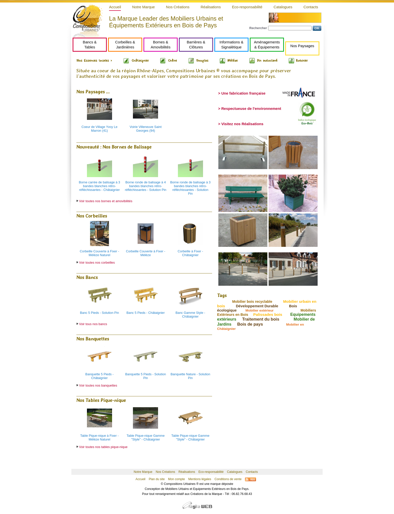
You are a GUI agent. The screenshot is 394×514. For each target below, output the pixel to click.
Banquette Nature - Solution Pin (190, 376)
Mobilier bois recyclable (252, 302)
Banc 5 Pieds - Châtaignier (145, 313)
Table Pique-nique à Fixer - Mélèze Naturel (99, 437)
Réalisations (211, 7)
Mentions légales (199, 479)
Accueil (115, 7)
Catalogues (283, 7)
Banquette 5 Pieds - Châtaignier (99, 376)
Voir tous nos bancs (93, 324)
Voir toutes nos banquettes (98, 385)
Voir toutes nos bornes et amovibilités (105, 201)
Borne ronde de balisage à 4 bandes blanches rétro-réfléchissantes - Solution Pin (145, 186)
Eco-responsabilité (247, 7)
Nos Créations (177, 7)
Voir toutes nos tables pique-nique (103, 447)
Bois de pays (250, 324)
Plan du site (157, 479)
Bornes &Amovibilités (161, 44)
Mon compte (176, 479)
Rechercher (258, 28)
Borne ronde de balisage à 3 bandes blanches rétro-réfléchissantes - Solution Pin (190, 187)
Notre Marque (143, 7)
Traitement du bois (260, 319)
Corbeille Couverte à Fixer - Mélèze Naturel (99, 253)
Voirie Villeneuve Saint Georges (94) (146, 128)
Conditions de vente (228, 479)
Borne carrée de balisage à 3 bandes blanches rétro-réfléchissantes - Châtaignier (99, 186)
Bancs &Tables (90, 44)
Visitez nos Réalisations (242, 124)
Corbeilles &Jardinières (125, 44)
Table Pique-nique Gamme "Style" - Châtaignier (146, 437)
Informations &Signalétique (231, 44)
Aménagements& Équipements (267, 44)
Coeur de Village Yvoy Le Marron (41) (99, 128)
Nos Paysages (302, 46)
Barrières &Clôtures (196, 44)
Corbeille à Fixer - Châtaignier (190, 253)
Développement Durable (257, 306)
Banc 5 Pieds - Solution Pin (99, 313)
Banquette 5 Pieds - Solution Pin (145, 376)
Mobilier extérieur (259, 310)
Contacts (311, 7)
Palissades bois (267, 314)
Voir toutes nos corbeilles (97, 262)
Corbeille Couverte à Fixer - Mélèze (145, 253)
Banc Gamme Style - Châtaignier (190, 314)
